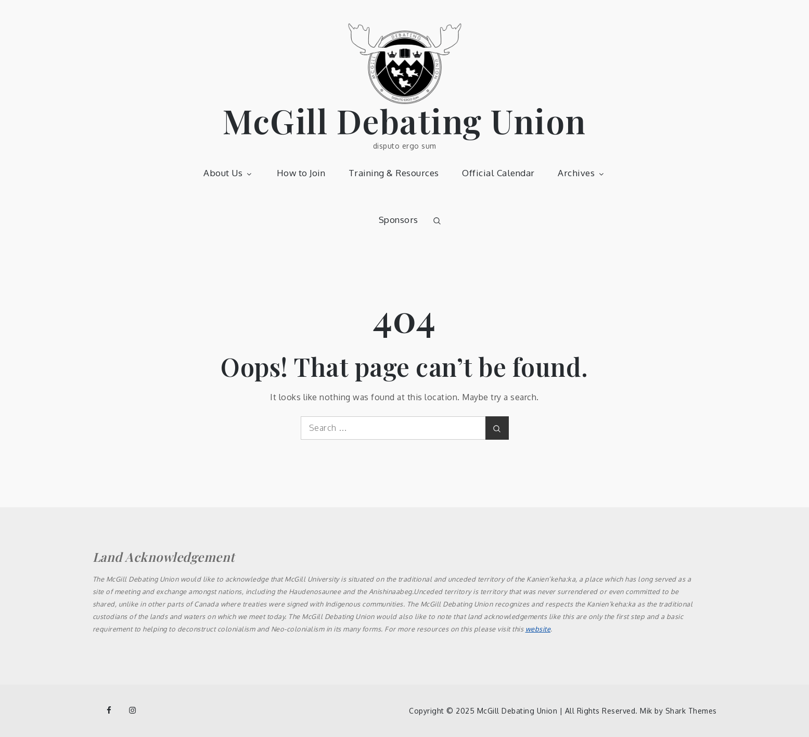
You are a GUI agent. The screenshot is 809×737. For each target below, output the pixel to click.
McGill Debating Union (404, 120)
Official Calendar (498, 172)
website (538, 629)
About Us (228, 172)
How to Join (301, 172)
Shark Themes (691, 710)
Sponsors (398, 219)
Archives (582, 172)
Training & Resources (394, 172)
